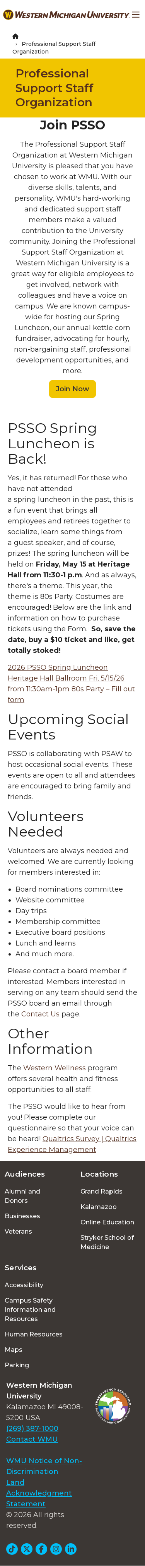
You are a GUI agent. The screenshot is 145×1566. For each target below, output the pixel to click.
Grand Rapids (101, 1191)
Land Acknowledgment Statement (39, 1493)
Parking (17, 1365)
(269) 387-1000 (32, 1428)
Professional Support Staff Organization (54, 87)
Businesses (22, 1216)
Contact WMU (32, 1439)
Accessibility (24, 1285)
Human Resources (34, 1334)
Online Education (107, 1222)
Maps (13, 1349)
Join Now (72, 389)
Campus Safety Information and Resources (30, 1310)
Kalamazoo (98, 1207)
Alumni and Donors (22, 1196)
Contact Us (40, 1014)
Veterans (18, 1231)
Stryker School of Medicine (107, 1242)
